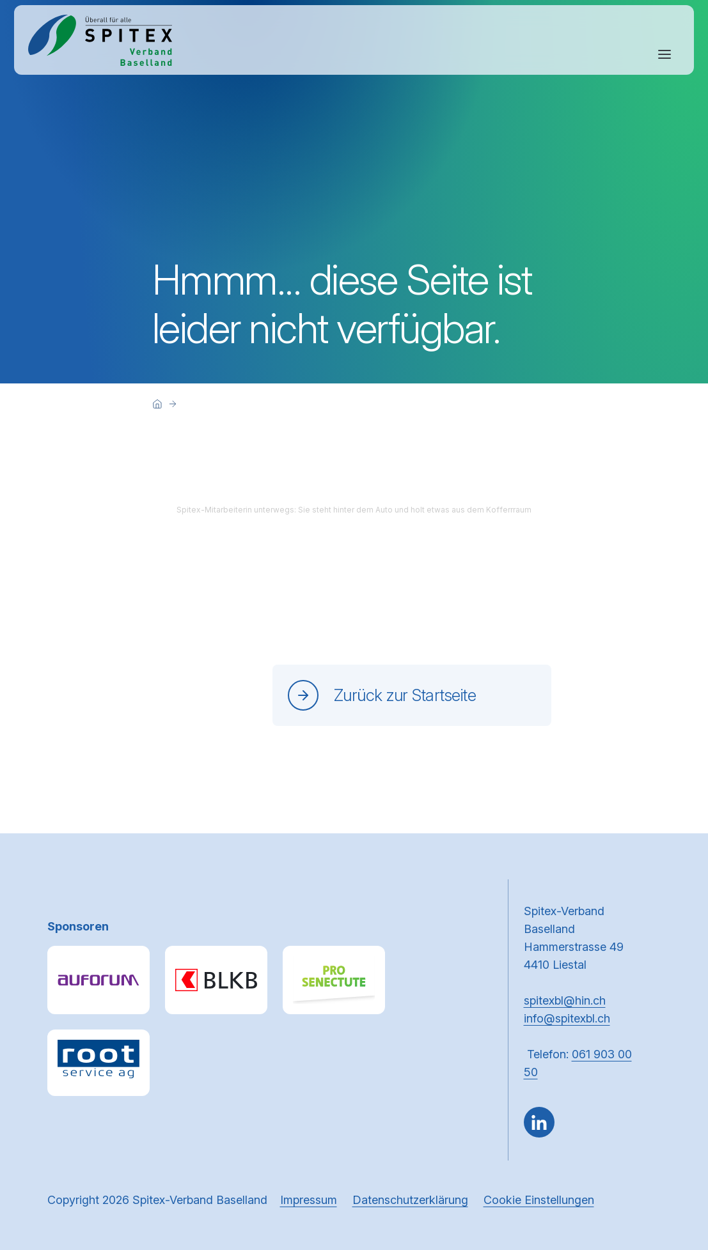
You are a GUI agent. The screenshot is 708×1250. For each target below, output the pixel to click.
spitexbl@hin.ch (565, 1000)
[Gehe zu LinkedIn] (539, 1122)
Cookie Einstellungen (539, 1200)
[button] (671, 1169)
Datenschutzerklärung (410, 1200)
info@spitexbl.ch (567, 1018)
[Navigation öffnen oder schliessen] (664, 54)
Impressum (308, 1200)
